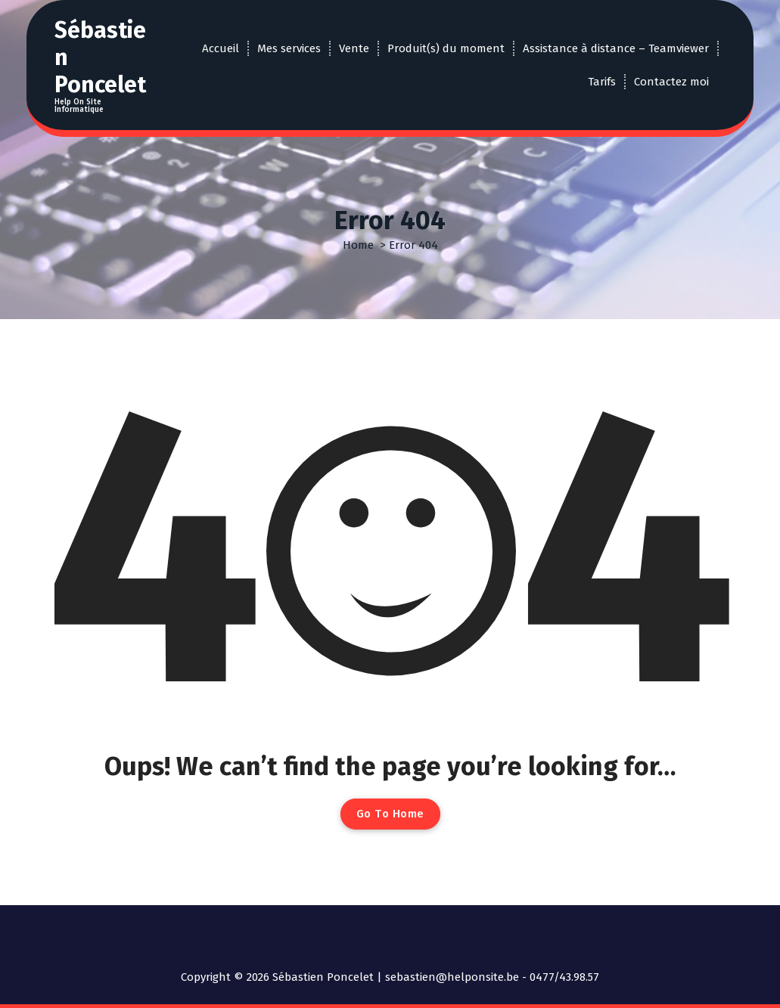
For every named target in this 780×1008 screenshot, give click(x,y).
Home (358, 245)
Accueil (220, 48)
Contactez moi (671, 81)
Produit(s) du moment (446, 48)
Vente (354, 48)
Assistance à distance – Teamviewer (616, 48)
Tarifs (602, 81)
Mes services (289, 48)
